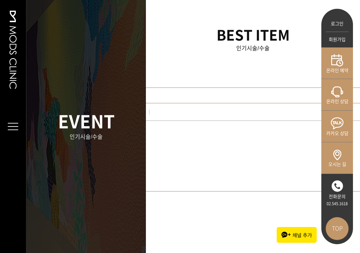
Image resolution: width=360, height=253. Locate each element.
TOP (337, 228)
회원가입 (337, 39)
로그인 (337, 23)
